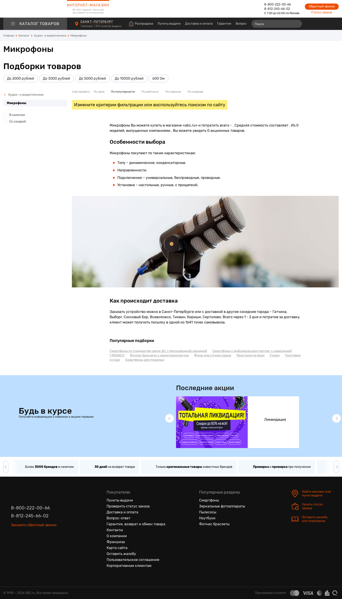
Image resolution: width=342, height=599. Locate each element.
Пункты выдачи (169, 24)
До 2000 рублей (20, 78)
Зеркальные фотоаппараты (222, 506)
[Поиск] (276, 24)
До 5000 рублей (92, 78)
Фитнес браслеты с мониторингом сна (159, 355)
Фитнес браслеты (214, 524)
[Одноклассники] (23, 537)
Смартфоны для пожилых (144, 360)
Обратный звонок (322, 6)
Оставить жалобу (121, 554)
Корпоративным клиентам (129, 566)
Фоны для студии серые (212, 355)
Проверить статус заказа (128, 506)
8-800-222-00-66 (277, 4)
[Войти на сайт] (326, 23)
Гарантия (224, 24)
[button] (169, 418)
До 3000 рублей (56, 78)
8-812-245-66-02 (277, 9)
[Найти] (297, 24)
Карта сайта (117, 548)
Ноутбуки (207, 518)
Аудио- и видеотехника (24, 95)
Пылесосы (207, 512)
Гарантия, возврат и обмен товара (136, 524)
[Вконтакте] (14, 537)
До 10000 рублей (129, 78)
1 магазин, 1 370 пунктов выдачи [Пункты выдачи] (101, 26)
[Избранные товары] (318, 24)
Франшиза (116, 542)
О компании (117, 536)
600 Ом (158, 78)
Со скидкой (17, 121)
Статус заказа (321, 12)
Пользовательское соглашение (133, 560)
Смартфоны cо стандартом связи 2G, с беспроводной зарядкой (158, 351)
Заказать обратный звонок (34, 525)
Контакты (115, 530)
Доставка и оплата (199, 24)
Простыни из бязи (250, 355)
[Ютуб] (32, 537)
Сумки (275, 355)
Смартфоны (209, 500)
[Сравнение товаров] (310, 24)
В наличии (17, 115)
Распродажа (144, 24)
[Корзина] (335, 24)
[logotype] (35, 9)
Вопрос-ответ (246, 24)
